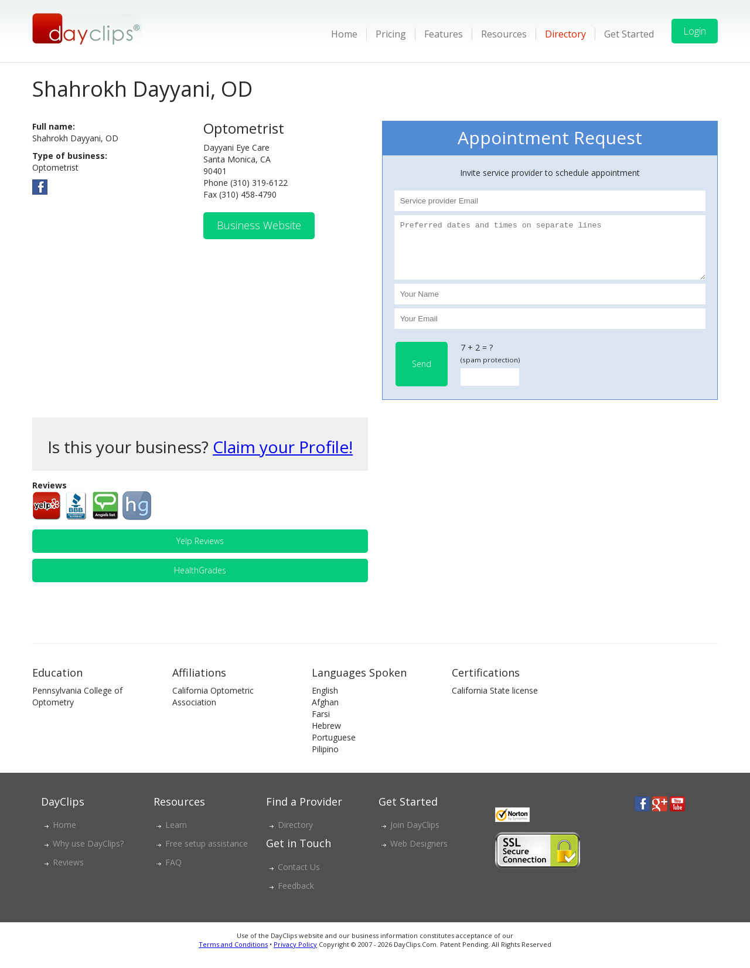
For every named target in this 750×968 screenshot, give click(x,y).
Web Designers (419, 854)
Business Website (259, 225)
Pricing (391, 34)
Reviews (68, 872)
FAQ (173, 872)
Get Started (629, 34)
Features (443, 34)
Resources (504, 34)
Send (421, 374)
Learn (176, 835)
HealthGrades (200, 580)
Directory (565, 34)
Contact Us (299, 877)
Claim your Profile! (283, 457)
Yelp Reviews (200, 551)
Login (694, 31)
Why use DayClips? (88, 854)
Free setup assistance (206, 854)
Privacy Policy (295, 954)
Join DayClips (414, 835)
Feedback (296, 896)
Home (344, 34)
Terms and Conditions (233, 954)
